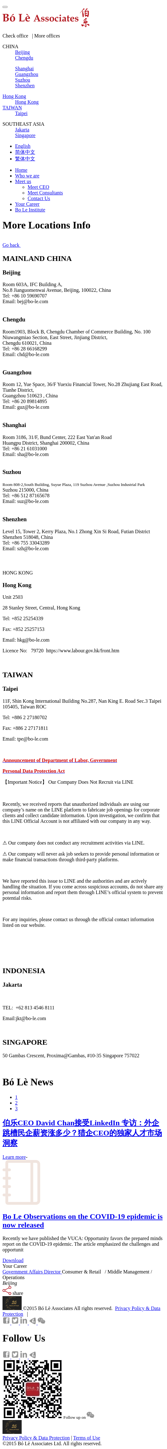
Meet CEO (38, 187)
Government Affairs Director (32, 1271)
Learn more (14, 1157)
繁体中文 (25, 158)
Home (21, 170)
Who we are (27, 175)
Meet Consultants (45, 192)
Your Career (27, 204)
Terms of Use (86, 1437)
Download (13, 1260)
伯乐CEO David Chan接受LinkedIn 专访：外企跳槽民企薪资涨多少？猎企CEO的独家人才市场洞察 (82, 1133)
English (22, 146)
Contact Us (39, 198)
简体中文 (25, 152)
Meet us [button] (23, 181)
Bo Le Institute (30, 209)
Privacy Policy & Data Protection (36, 1437)
